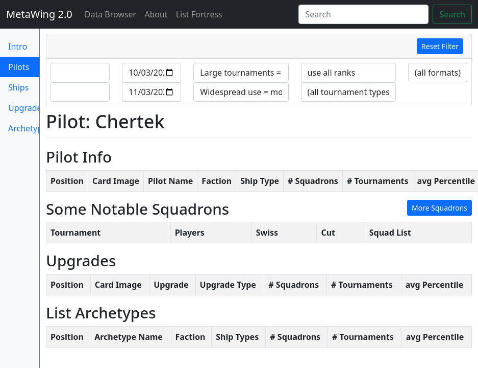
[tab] (258, 46)
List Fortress (199, 14)
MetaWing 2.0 (39, 14)
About (155, 14)
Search (452, 14)
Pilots (23, 66)
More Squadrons (439, 208)
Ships (18, 87)
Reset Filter (440, 46)
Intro (17, 46)
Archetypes (23, 128)
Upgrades (23, 107)
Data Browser (113, 14)
